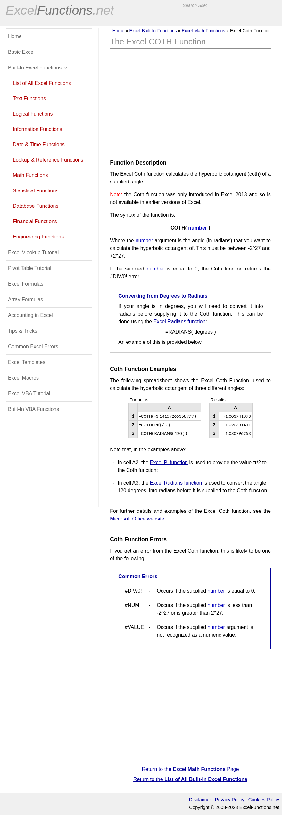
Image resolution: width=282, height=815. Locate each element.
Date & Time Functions (39, 144)
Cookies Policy (263, 799)
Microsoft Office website (137, 518)
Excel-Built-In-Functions (153, 30)
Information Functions (37, 129)
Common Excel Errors (33, 346)
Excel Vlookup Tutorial (33, 252)
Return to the (190, 779)
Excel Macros (23, 378)
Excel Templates (26, 362)
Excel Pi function (169, 462)
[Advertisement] (190, 102)
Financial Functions (35, 221)
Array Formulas (25, 299)
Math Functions (30, 175)
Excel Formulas (25, 283)
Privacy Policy (230, 799)
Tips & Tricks (22, 331)
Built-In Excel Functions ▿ (37, 67)
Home (118, 30)
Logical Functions (33, 114)
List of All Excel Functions (42, 83)
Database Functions (35, 206)
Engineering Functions (38, 236)
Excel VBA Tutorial (29, 393)
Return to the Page (190, 769)
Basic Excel (21, 52)
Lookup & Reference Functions (48, 160)
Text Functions (29, 98)
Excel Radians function (179, 321)
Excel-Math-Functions (203, 30)
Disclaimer (200, 799)
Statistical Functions (35, 190)
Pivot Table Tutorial (29, 268)
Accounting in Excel (30, 315)
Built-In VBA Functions (33, 409)
